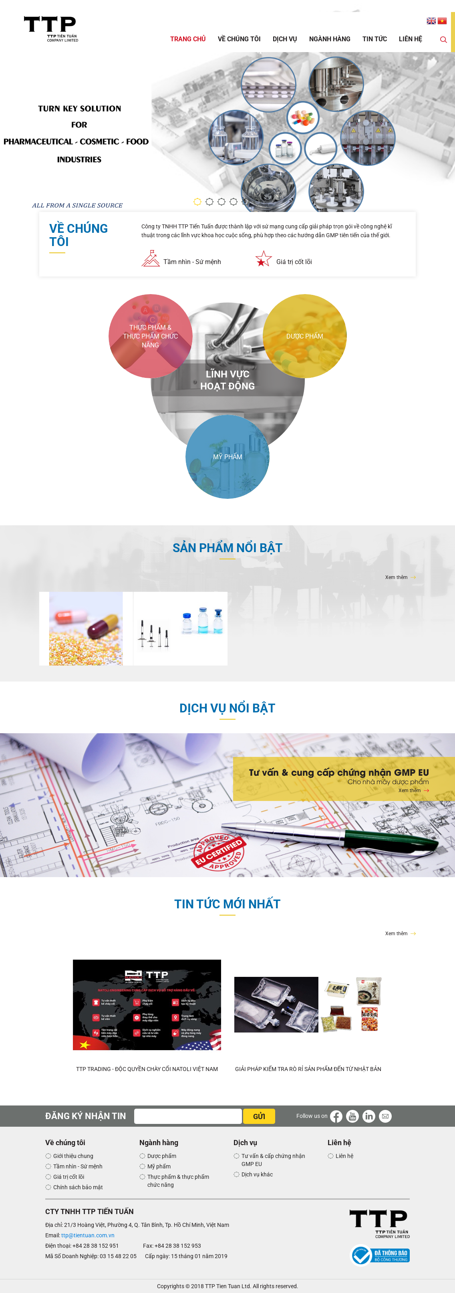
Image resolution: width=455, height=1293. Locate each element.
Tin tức (374, 39)
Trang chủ (188, 39)
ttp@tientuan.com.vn (88, 1235)
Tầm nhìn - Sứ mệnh (192, 262)
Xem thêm (396, 577)
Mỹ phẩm (159, 1166)
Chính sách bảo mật (78, 1187)
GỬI (259, 1116)
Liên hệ (410, 39)
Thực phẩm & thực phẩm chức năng (178, 1181)
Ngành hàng (329, 39)
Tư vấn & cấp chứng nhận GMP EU (273, 1160)
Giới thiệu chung (73, 1156)
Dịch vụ (285, 39)
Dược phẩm (161, 1156)
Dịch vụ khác (257, 1174)
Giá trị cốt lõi (294, 262)
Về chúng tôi (239, 39)
